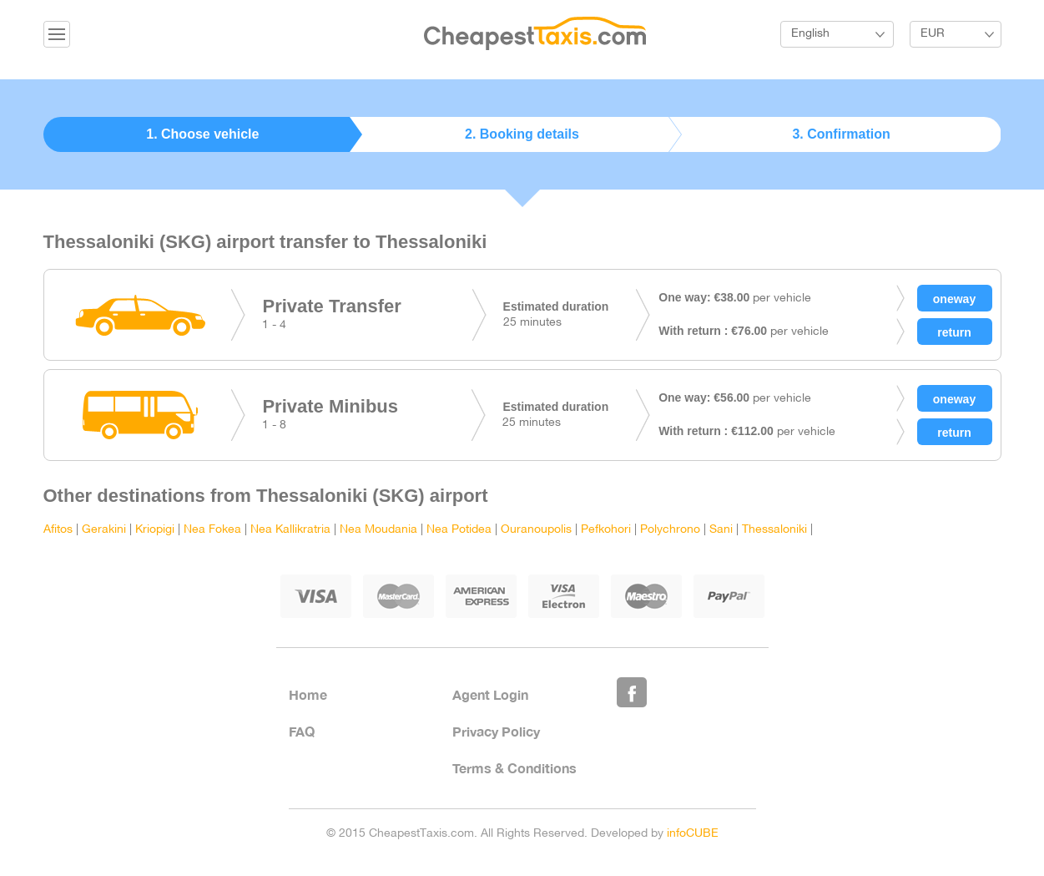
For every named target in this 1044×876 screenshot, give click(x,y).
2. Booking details (522, 134)
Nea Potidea (459, 529)
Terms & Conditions (514, 768)
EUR (932, 33)
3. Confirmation (841, 134)
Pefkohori (606, 529)
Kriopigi (154, 529)
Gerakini (104, 529)
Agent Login (490, 694)
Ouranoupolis (536, 529)
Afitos (58, 529)
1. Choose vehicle (202, 134)
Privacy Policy (496, 731)
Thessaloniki (774, 529)
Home (308, 694)
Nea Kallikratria (290, 529)
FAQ (302, 731)
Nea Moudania (378, 529)
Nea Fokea (212, 529)
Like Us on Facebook (632, 692)
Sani (721, 529)
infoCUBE (693, 833)
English (810, 33)
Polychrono (670, 529)
